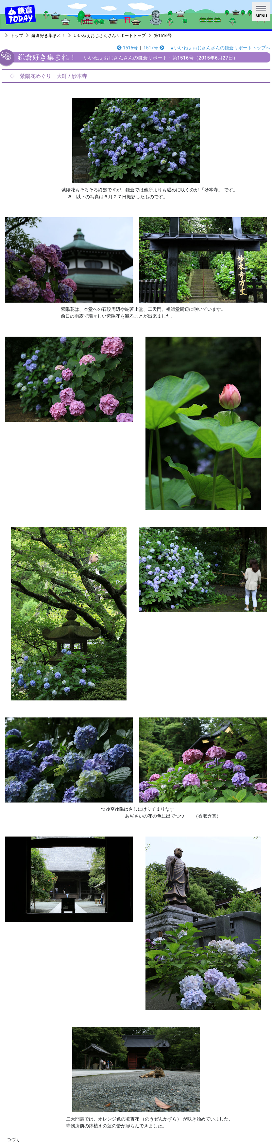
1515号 (127, 47)
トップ (16, 35)
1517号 (154, 47)
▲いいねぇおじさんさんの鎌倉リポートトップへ (220, 47)
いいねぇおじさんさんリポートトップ (110, 35)
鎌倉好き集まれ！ (48, 35)
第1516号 (163, 35)
